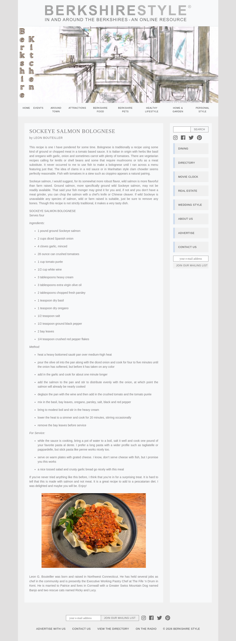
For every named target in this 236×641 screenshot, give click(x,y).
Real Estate (187, 190)
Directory (186, 162)
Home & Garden (178, 110)
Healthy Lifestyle (151, 110)
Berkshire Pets (125, 110)
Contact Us (187, 247)
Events (38, 108)
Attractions (77, 108)
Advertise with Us (51, 628)
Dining (183, 148)
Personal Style (202, 110)
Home (26, 108)
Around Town (56, 110)
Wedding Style (190, 204)
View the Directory (113, 628)
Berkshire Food (100, 110)
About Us (185, 218)
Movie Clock (188, 176)
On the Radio (146, 628)
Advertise (186, 233)
